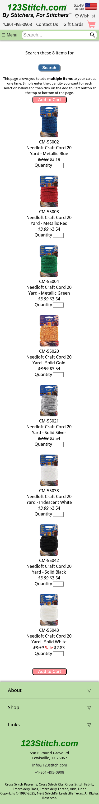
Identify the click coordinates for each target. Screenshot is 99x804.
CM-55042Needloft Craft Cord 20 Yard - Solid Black (49, 566)
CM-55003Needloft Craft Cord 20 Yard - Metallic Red (49, 217)
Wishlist (85, 16)
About (15, 690)
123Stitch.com (49, 743)
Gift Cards (73, 24)
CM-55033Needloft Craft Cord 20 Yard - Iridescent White (49, 496)
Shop (13, 707)
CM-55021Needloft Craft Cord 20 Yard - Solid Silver (49, 426)
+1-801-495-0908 (49, 772)
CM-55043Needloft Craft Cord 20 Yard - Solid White (49, 636)
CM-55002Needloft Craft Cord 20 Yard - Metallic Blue (49, 147)
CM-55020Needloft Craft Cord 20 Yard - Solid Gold (49, 357)
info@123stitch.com (49, 765)
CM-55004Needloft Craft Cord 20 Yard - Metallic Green (49, 287)
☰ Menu (9, 35)
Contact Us (47, 24)
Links (14, 724)
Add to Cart (49, 99)
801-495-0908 (17, 24)
